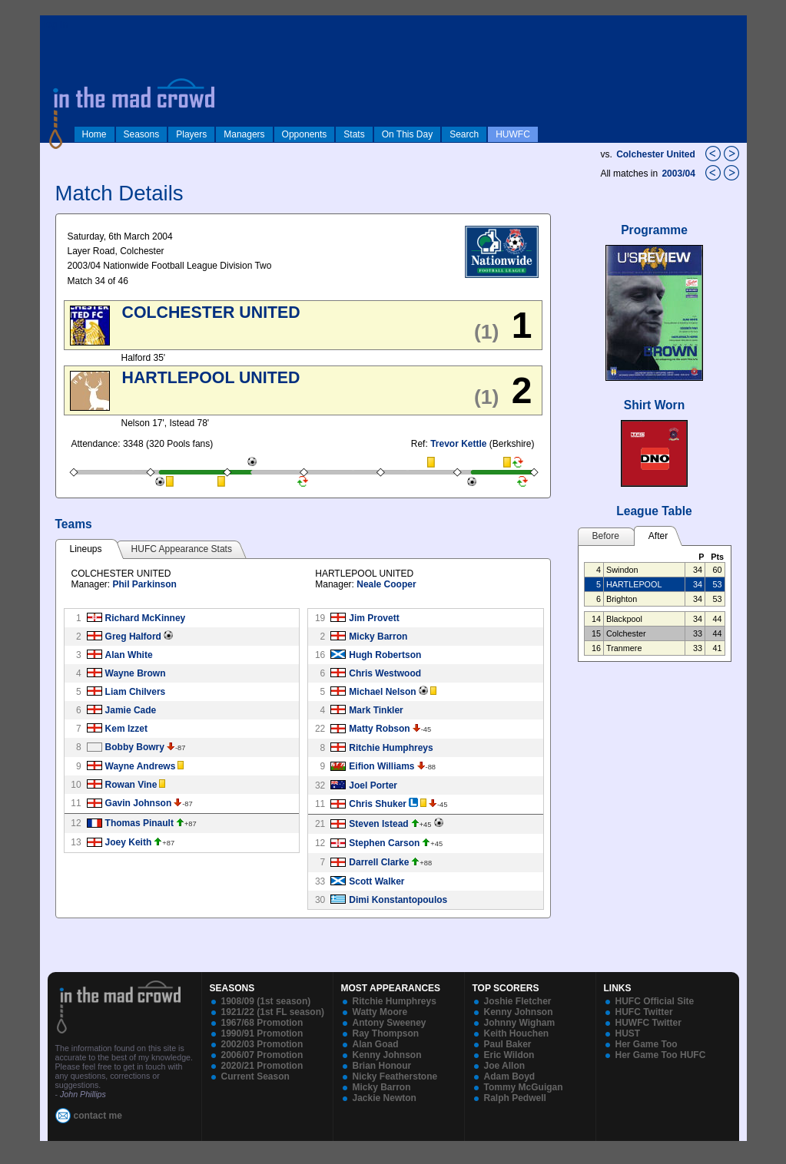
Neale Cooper (386, 584)
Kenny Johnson (387, 1055)
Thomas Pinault (139, 823)
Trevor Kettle (458, 443)
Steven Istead (378, 823)
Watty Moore (380, 1012)
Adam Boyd (510, 1076)
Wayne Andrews (140, 766)
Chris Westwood (385, 673)
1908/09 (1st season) (266, 1001)
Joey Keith (128, 842)
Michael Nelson (382, 691)
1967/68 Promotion (262, 1022)
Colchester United (655, 154)
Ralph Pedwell (515, 1098)
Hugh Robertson (385, 655)
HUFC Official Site (655, 1001)
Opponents (304, 134)
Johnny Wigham (520, 1022)
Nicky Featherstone (395, 1076)
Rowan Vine (131, 784)
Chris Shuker (377, 804)
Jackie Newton (384, 1098)
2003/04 (680, 173)
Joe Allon (505, 1065)
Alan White (129, 655)
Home (94, 134)
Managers (244, 134)
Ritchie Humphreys (391, 747)
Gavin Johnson (138, 803)
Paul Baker (508, 1044)
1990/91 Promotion (262, 1033)
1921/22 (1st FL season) (273, 1012)
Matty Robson (379, 728)
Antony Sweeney (389, 1022)
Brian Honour (382, 1065)
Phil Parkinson (145, 584)
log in (56, 24)
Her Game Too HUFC (660, 1055)
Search (464, 134)
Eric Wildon (509, 1055)
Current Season (255, 1076)
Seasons (142, 134)
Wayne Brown (135, 673)
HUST (628, 1033)
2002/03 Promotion (262, 1044)
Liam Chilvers (135, 691)
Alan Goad (376, 1044)
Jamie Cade (131, 710)
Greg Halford (133, 636)
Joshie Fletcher (518, 1001)
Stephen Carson (384, 843)
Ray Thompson (386, 1033)
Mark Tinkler (376, 710)
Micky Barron (378, 636)
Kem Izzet (126, 728)
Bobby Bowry (134, 747)
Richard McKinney (145, 618)
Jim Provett (374, 618)
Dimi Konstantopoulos (398, 899)
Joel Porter (373, 785)
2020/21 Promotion (262, 1065)
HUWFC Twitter (648, 1022)
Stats (353, 134)
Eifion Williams (381, 766)
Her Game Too (646, 1044)
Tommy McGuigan (523, 1087)
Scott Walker (376, 881)
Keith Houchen (516, 1033)
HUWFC (513, 134)
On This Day (407, 134)
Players (191, 134)
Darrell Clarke (379, 862)
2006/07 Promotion (262, 1055)
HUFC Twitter (644, 1012)
